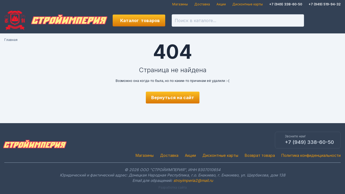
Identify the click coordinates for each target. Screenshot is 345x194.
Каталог (140, 20)
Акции (221, 4)
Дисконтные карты (247, 4)
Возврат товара (260, 155)
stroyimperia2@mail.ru (193, 180)
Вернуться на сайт (172, 97)
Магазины (180, 4)
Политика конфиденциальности (311, 155)
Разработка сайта (172, 187)
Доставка (202, 4)
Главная (11, 40)
